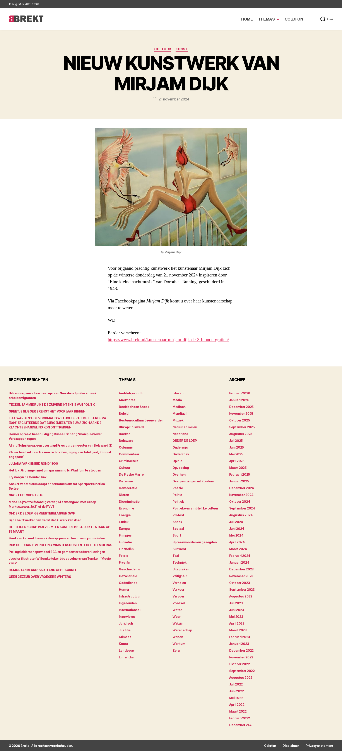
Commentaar (129, 454)
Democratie (128, 488)
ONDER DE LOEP (185, 440)
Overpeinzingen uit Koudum (193, 481)
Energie (124, 515)
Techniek (179, 562)
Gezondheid (128, 576)
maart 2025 (238, 468)
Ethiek (123, 522)
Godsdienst (128, 583)
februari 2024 (239, 556)
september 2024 (242, 508)
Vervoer (178, 596)
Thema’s (266, 19)
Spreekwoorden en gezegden (195, 542)
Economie (126, 508)
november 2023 (241, 576)
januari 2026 (239, 400)
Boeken (124, 434)
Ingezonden (128, 603)
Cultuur (162, 49)
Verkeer (178, 589)
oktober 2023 (239, 583)
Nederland (180, 434)
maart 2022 (238, 711)
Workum (179, 644)
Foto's (123, 556)
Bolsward (126, 440)
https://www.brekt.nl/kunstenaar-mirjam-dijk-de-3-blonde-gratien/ (168, 340)
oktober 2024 (239, 501)
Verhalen (179, 583)
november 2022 (241, 657)
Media (177, 400)
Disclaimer (290, 746)
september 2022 (242, 671)
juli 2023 (236, 603)
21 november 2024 (174, 99)
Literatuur (180, 393)
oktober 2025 (239, 420)
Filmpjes (125, 535)
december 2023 (241, 569)
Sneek (177, 522)
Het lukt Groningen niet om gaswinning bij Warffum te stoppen (55, 470)
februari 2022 (239, 718)
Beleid (123, 413)
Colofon (294, 19)
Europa (124, 528)
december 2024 (241, 488)
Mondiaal (179, 413)
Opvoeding (181, 468)
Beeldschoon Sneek (134, 407)
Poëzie (178, 488)
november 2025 (241, 413)
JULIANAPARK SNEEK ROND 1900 (33, 463)
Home (247, 19)
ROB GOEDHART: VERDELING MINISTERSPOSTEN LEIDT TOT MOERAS (60, 545)
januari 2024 (239, 562)
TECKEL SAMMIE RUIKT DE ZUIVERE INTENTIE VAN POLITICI (52, 404)
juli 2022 (236, 684)
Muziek (178, 420)
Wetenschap (182, 630)
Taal (176, 556)
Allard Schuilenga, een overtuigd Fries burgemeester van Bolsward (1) (60, 445)
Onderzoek (181, 454)
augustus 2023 (241, 596)
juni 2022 (236, 691)
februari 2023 (239, 637)
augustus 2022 (241, 677)
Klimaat (125, 637)
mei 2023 (236, 616)
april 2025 (237, 461)
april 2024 (237, 542)
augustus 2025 (241, 434)
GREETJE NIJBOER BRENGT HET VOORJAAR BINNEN (47, 411)
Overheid (179, 474)
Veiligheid (180, 576)
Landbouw (127, 650)
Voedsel (179, 603)
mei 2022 (236, 698)
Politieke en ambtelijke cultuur (195, 508)
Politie (177, 495)
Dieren (124, 495)
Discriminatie (129, 501)
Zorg (176, 650)
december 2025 (241, 407)
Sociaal (178, 528)
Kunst (182, 49)
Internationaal (129, 610)
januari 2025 (239, 481)
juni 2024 (236, 528)
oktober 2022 (239, 664)
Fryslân (124, 562)
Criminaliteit (128, 461)
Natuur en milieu (185, 427)
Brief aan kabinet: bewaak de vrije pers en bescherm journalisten (57, 538)
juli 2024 (236, 522)
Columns (126, 447)
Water (177, 610)
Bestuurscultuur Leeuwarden (141, 420)
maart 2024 (238, 549)
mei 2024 (236, 535)
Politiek (178, 501)
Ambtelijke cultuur (133, 393)
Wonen (178, 637)
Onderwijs (180, 447)
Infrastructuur (129, 596)
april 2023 (237, 623)
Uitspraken (181, 569)
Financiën (126, 549)
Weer (177, 616)
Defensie (126, 481)
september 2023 (242, 589)
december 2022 (241, 650)
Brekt (25, 746)
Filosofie (125, 542)
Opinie (177, 461)
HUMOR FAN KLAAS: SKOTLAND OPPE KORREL (43, 570)
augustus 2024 (241, 515)
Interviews (127, 616)
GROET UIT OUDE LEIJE (26, 495)
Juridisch (126, 623)
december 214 (240, 725)
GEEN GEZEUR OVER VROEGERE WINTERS (40, 576)
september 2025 (242, 427)
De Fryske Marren (132, 474)
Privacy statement (319, 746)
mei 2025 (236, 454)
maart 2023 (238, 630)
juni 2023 (236, 610)
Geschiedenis (129, 569)
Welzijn (178, 623)
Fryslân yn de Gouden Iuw (27, 477)
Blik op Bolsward (131, 427)
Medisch (179, 407)
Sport (177, 535)
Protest (178, 515)
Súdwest (179, 549)
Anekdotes (127, 400)
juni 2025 (236, 447)
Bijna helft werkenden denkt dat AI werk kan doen (45, 520)
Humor (124, 589)
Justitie (124, 630)
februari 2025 (239, 474)
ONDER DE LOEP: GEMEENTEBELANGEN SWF (42, 513)
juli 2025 (236, 440)
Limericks (126, 657)
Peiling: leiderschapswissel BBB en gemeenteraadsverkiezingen (57, 552)
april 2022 (237, 704)
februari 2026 (239, 393)
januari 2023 (239, 644)
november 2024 (241, 495)
